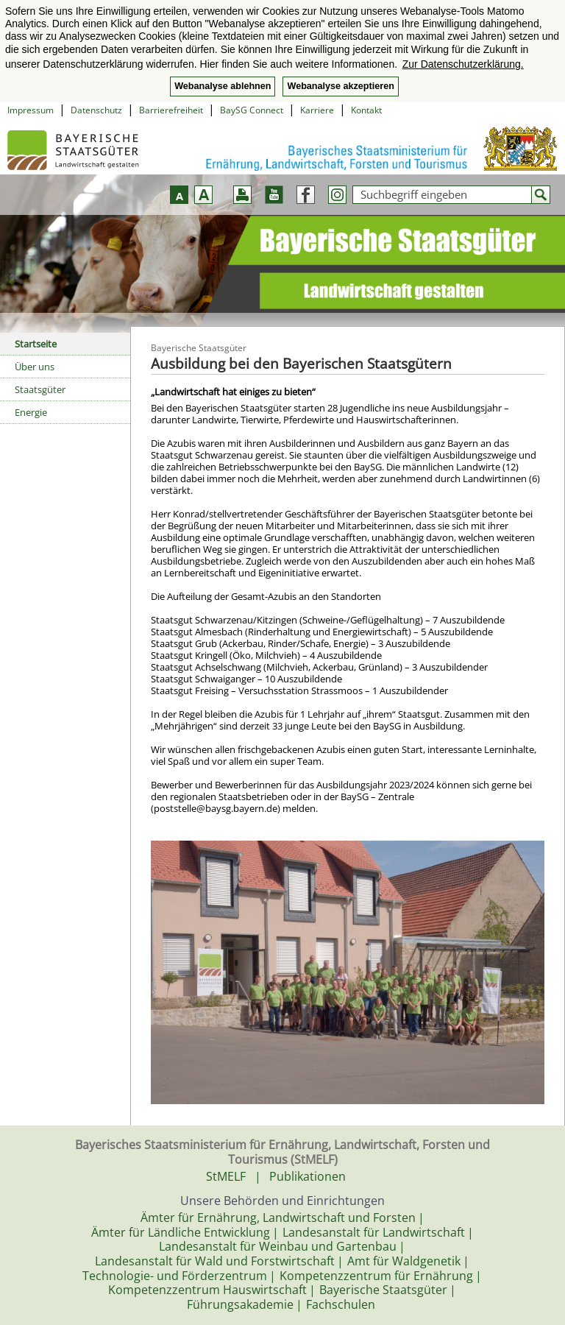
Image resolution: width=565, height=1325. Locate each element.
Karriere (317, 110)
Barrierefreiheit (171, 110)
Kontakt (366, 110)
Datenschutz (96, 110)
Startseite (36, 343)
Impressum (30, 110)
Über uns (34, 366)
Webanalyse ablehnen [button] (222, 86)
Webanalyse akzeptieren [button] (340, 86)
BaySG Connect (251, 110)
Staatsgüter (40, 389)
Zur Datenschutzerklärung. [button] (463, 64)
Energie (31, 412)
